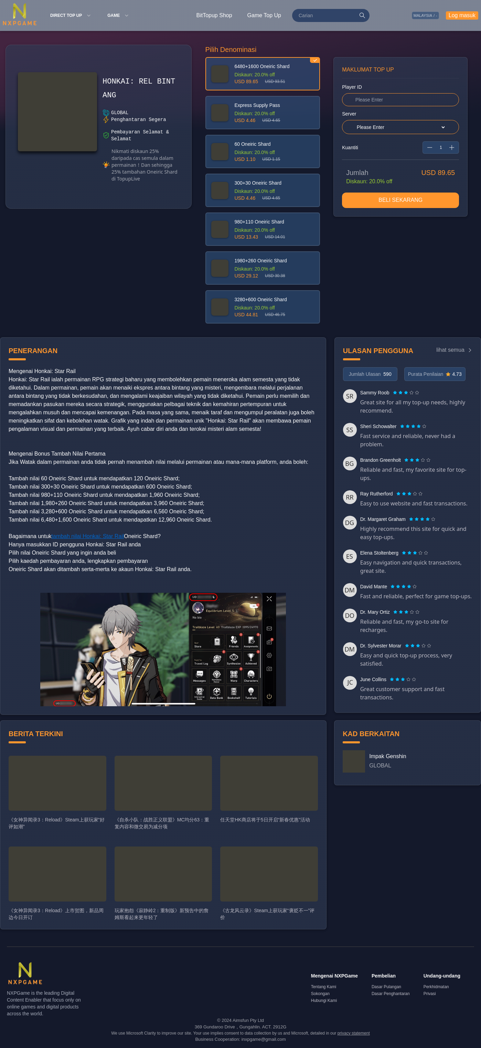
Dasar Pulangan (386, 986)
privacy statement (354, 1033)
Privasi (430, 993)
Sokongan (320, 993)
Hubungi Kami (324, 1000)
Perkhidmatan (436, 986)
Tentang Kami (323, 986)
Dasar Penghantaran (391, 993)
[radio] (395, 393)
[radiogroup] (406, 393)
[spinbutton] (440, 147)
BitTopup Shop (214, 15)
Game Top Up (264, 15)
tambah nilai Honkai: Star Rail (88, 536)
